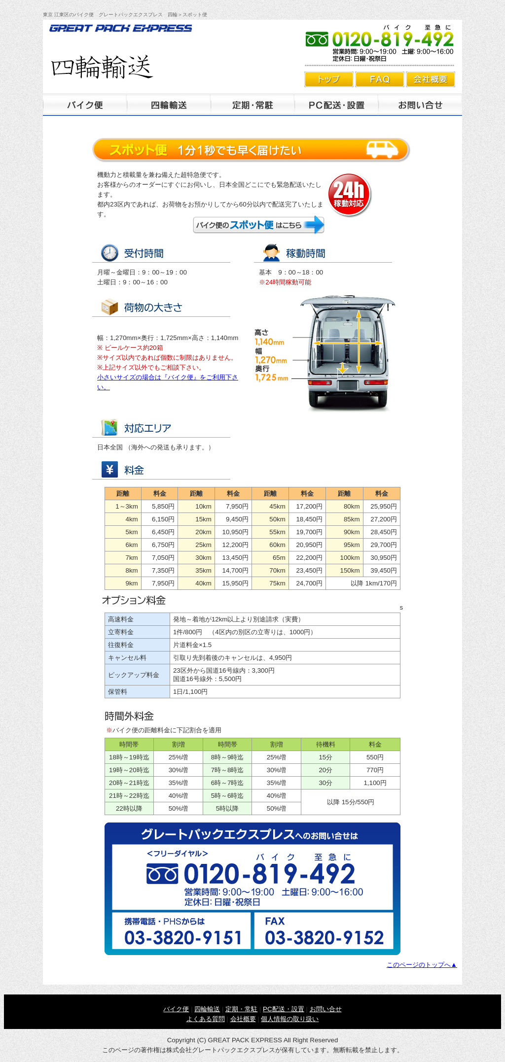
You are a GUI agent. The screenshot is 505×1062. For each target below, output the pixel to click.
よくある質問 (205, 1019)
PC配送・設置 (336, 105)
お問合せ (420, 105)
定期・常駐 (252, 105)
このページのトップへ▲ (422, 964)
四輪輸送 (169, 105)
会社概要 (430, 79)
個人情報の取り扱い (290, 1019)
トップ (329, 79)
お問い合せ (326, 1009)
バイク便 (85, 105)
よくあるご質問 (379, 79)
